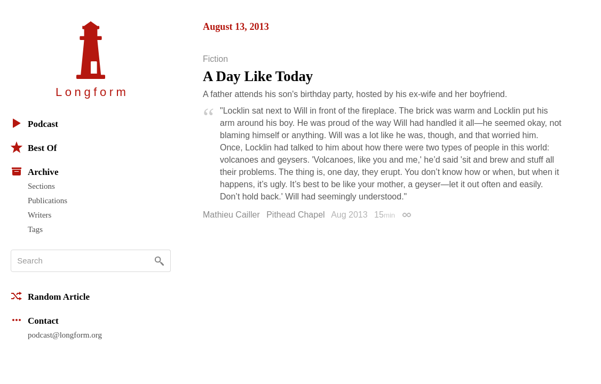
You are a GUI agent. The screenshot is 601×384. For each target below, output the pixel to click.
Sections (41, 186)
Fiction (215, 59)
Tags (35, 229)
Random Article (50, 296)
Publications (47, 200)
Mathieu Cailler (231, 214)
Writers (39, 215)
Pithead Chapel (295, 214)
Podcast (34, 123)
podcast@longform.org (65, 335)
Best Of (34, 147)
